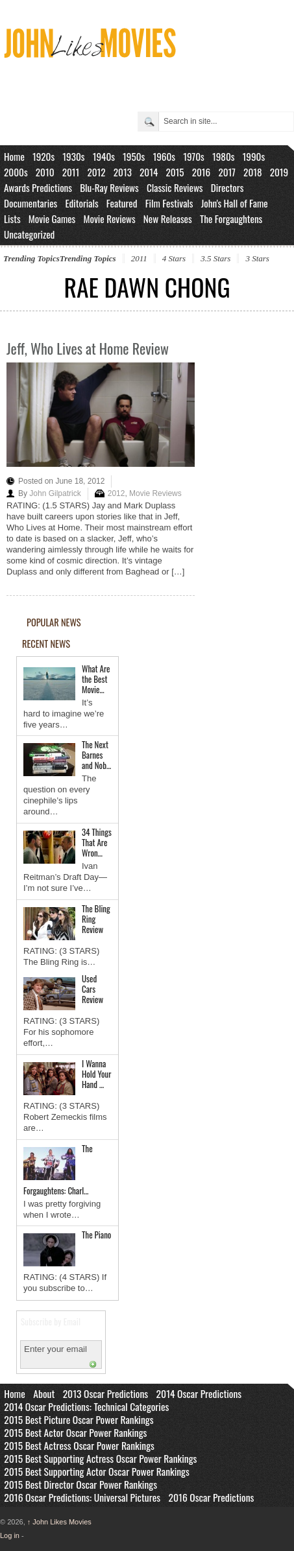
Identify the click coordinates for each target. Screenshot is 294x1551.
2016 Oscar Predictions (211, 1497)
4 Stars (174, 258)
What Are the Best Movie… (96, 679)
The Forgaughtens (231, 218)
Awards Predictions (38, 187)
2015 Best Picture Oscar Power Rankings (78, 1419)
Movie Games (52, 218)
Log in (9, 1535)
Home (14, 156)
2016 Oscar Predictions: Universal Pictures (82, 1497)
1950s (134, 156)
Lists (12, 218)
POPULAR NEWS (54, 622)
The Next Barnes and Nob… (96, 755)
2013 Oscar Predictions (105, 1393)
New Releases (167, 218)
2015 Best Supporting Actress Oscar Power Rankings (100, 1458)
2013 (123, 172)
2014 (149, 172)
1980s (223, 156)
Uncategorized (29, 234)
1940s (104, 156)
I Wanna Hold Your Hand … (96, 1074)
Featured (122, 203)
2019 (279, 172)
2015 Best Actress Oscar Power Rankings (79, 1445)
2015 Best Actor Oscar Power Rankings (75, 1432)
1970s (193, 156)
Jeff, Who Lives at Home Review (87, 348)
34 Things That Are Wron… (97, 842)
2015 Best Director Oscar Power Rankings (80, 1484)
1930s (73, 156)
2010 (45, 172)
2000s (16, 172)
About (44, 1393)
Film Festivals (169, 203)
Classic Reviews (175, 187)
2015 (174, 172)
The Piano (96, 1234)
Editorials (81, 203)
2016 (201, 172)
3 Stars (257, 258)
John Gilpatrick (54, 493)
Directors (227, 187)
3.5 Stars (215, 258)
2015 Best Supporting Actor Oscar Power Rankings (97, 1471)
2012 (96, 172)
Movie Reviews (109, 218)
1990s (254, 156)
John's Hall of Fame (234, 203)
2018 (252, 172)
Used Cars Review (92, 989)
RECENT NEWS (46, 643)
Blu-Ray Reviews (109, 187)
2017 (227, 172)
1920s (43, 156)
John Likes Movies (59, 1522)
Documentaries (30, 203)
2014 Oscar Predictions (199, 1393)
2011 (71, 172)
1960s (164, 156)
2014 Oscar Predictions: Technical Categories (86, 1406)
